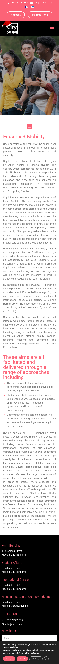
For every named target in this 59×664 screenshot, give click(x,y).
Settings (35, 659)
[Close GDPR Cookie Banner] (46, 658)
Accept (9, 659)
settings (35, 653)
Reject (22, 659)
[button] (29, 126)
